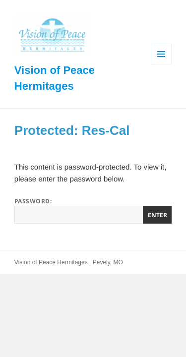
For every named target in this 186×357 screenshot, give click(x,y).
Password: (93, 210)
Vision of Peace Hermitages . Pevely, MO (68, 262)
